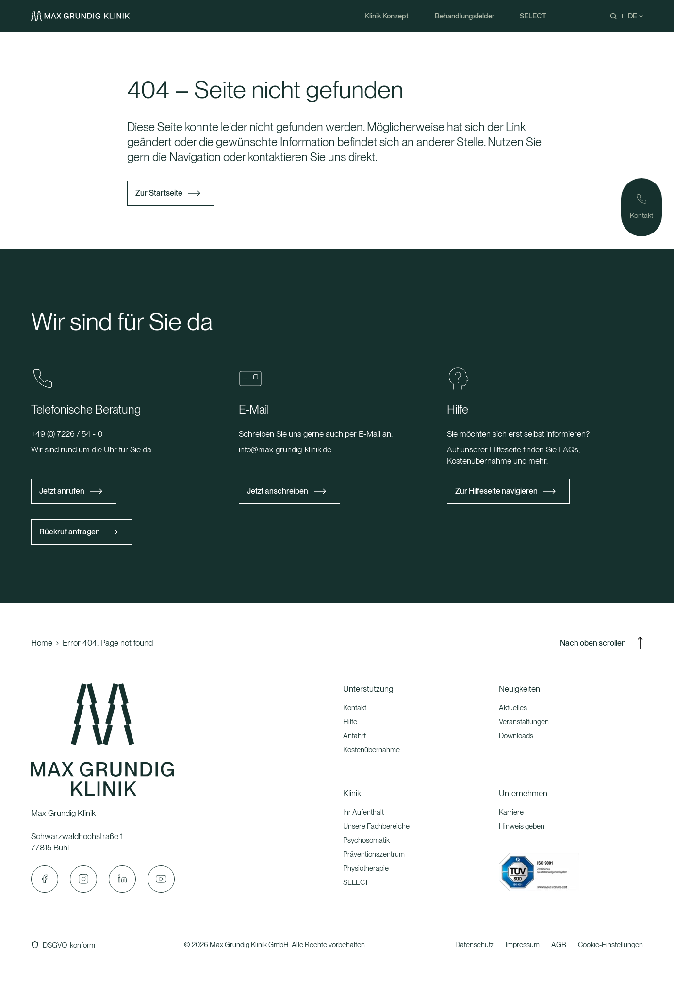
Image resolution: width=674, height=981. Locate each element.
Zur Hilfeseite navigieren (496, 491)
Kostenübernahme (371, 750)
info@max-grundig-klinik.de (285, 449)
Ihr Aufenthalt (363, 812)
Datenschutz (474, 944)
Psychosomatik (366, 840)
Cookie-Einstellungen (610, 944)
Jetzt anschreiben (277, 491)
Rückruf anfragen (69, 531)
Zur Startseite (158, 193)
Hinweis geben (521, 826)
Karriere (511, 812)
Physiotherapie (366, 868)
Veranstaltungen (524, 721)
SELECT (356, 882)
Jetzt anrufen (61, 491)
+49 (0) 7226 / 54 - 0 (66, 434)
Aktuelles (513, 707)
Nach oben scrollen (601, 643)
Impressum (523, 944)
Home (41, 643)
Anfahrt (354, 736)
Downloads (516, 736)
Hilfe (350, 721)
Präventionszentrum (374, 854)
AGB (558, 944)
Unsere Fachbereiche (376, 826)
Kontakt (354, 707)
